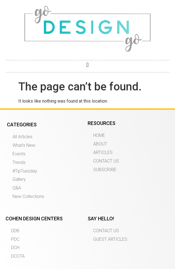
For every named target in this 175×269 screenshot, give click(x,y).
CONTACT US (106, 161)
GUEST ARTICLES (110, 239)
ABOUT (100, 144)
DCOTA (18, 256)
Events (19, 153)
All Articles (22, 136)
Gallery (19, 179)
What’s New (23, 145)
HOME (99, 135)
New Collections (28, 196)
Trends (19, 162)
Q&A (16, 187)
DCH (15, 247)
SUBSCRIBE (104, 169)
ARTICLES (103, 152)
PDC (15, 239)
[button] (87, 64)
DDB (15, 230)
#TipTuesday (24, 171)
